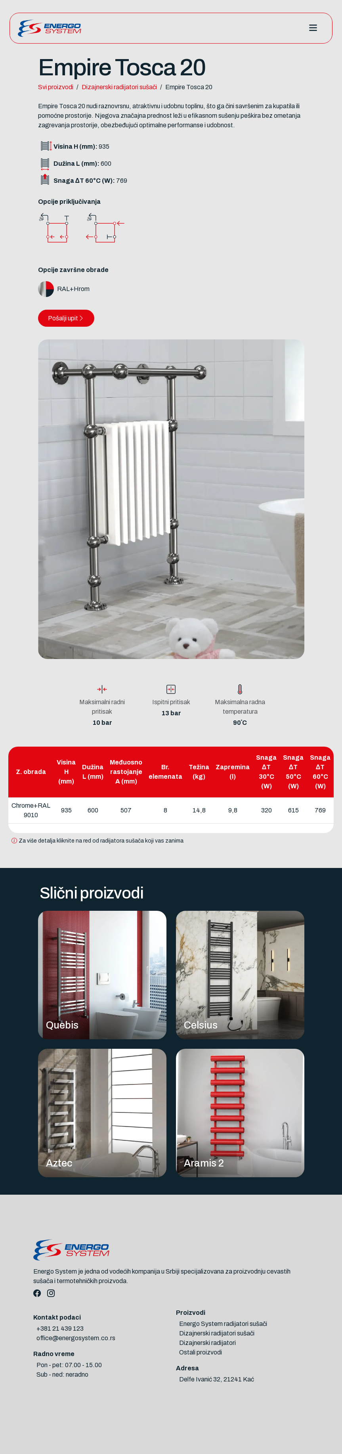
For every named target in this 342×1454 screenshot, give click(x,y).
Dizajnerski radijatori (207, 1342)
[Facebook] (37, 1294)
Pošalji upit (66, 318)
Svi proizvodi (55, 87)
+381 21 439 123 (60, 1328)
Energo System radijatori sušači (223, 1323)
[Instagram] (51, 1294)
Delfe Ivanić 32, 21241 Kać (216, 1379)
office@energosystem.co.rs (75, 1338)
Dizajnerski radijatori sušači (119, 87)
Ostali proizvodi (200, 1352)
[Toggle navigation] (312, 28)
